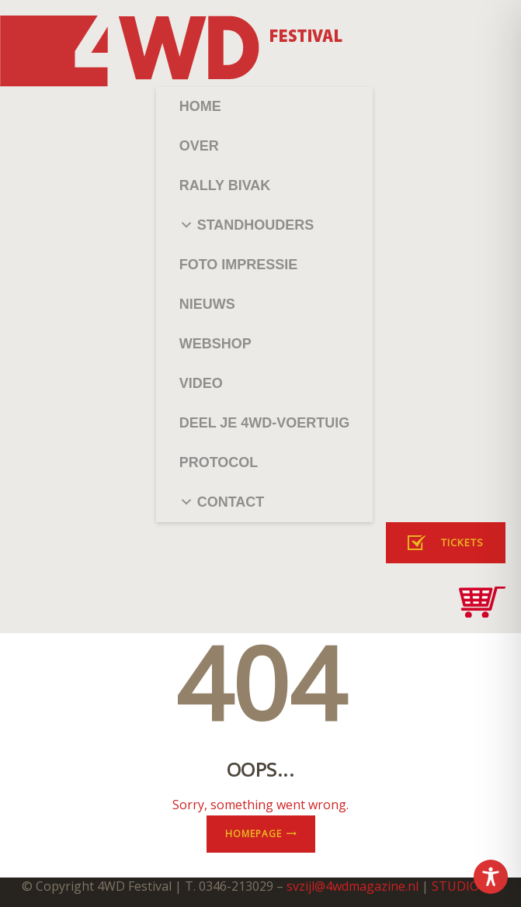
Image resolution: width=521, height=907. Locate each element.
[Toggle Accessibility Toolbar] (490, 876)
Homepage (253, 833)
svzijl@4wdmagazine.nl (353, 886)
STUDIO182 (466, 886)
